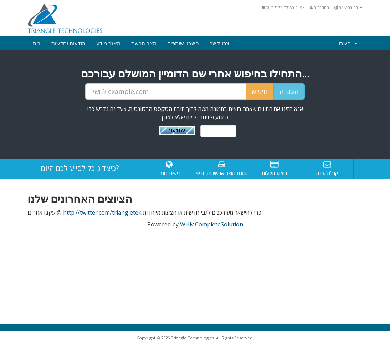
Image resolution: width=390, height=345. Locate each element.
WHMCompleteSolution (211, 224)
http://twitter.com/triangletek (102, 212)
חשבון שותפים (183, 43)
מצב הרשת (143, 43)
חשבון (347, 43)
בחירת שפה (348, 7)
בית (37, 43)
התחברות (319, 7)
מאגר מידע (108, 43)
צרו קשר (219, 43)
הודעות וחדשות (68, 43)
